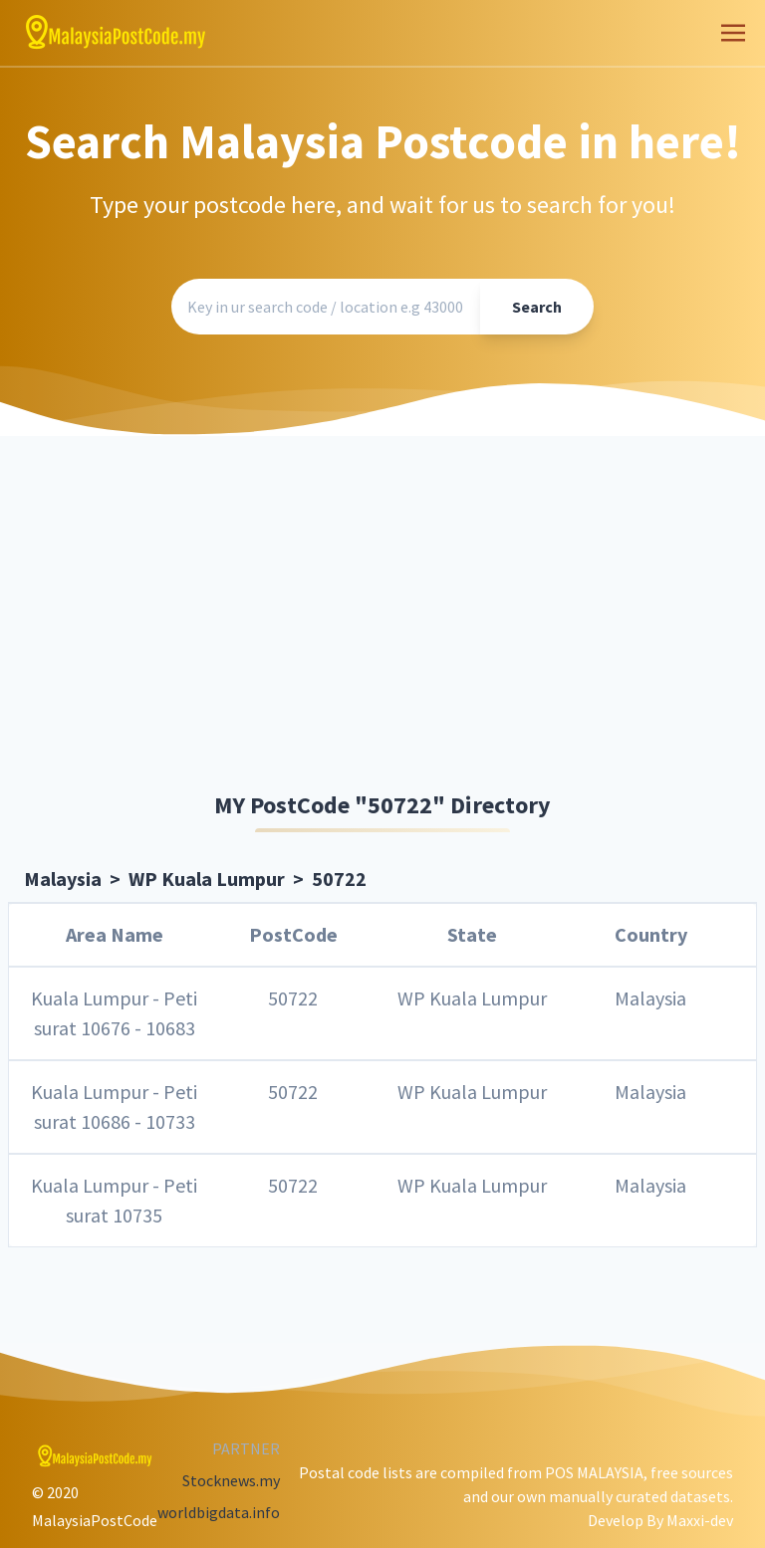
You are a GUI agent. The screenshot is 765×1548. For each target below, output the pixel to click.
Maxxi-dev (699, 1520)
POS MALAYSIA (594, 1472)
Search (537, 307)
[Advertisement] (382, 617)
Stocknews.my (231, 1480)
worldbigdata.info (218, 1512)
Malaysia (63, 878)
